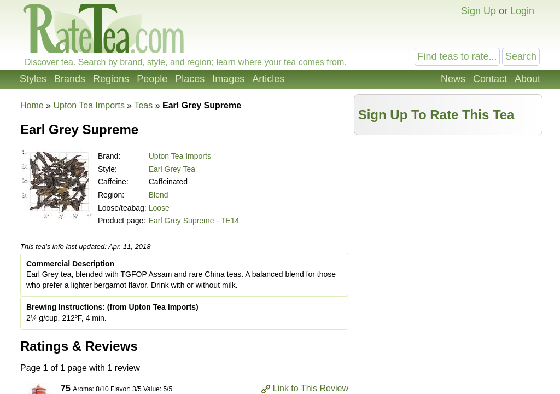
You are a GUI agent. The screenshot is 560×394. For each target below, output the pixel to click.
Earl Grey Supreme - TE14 (194, 220)
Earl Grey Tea (172, 169)
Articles (268, 78)
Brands (69, 78)
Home (32, 105)
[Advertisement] (448, 217)
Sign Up (478, 10)
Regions (111, 78)
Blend (158, 194)
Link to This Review (310, 388)
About (527, 78)
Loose (159, 208)
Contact (490, 78)
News (453, 78)
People (152, 78)
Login (522, 10)
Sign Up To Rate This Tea (436, 114)
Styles (33, 78)
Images (228, 78)
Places (190, 78)
